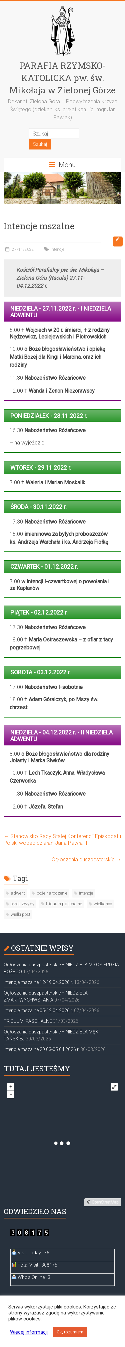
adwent (18, 893)
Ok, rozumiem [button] (70, 1331)
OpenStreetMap (105, 1202)
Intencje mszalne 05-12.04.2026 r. (38, 1010)
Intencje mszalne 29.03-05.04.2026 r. (41, 1049)
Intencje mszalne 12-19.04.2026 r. (38, 982)
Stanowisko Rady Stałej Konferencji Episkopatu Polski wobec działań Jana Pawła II (62, 839)
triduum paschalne (64, 903)
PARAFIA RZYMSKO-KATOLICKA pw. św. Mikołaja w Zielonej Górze (62, 78)
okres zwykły (22, 903)
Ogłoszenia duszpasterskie (86, 859)
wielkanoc (103, 903)
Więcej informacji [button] (29, 1332)
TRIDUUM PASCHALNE (28, 1021)
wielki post (20, 914)
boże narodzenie (52, 893)
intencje (57, 249)
